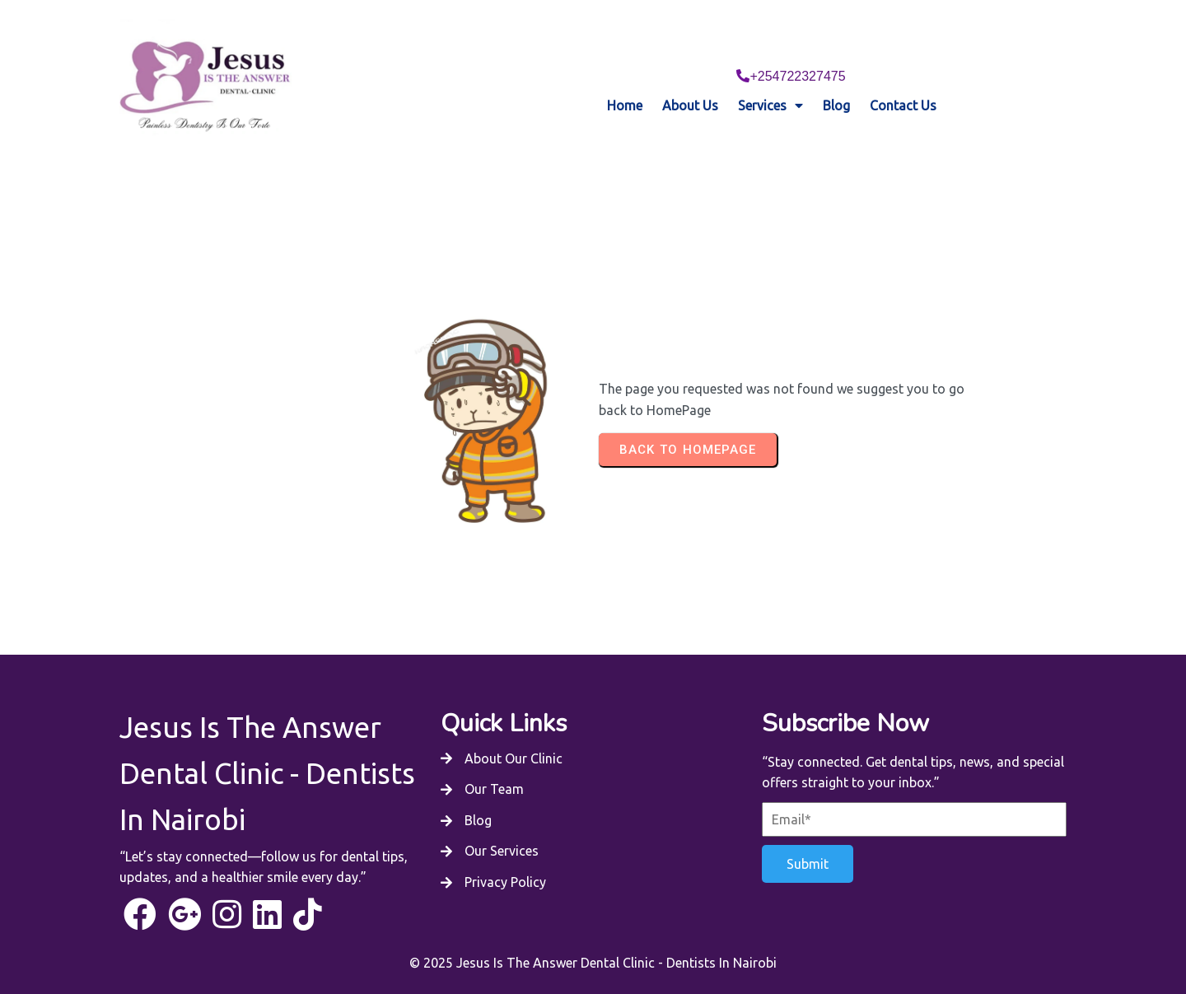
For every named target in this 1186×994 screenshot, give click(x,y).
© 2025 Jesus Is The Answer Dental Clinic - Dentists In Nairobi (593, 933)
